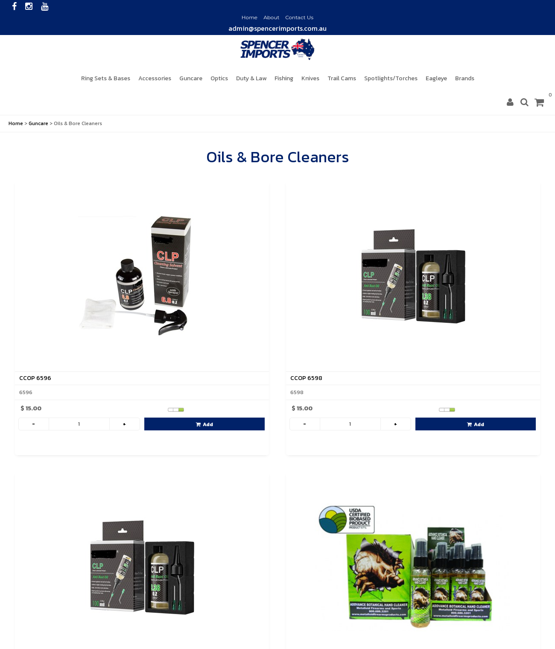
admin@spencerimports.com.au (277, 28)
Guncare (38, 123)
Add (204, 424)
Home (249, 17)
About (271, 17)
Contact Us (299, 17)
